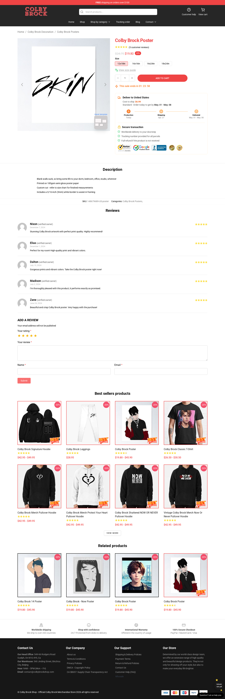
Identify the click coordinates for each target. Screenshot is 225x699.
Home (21, 31)
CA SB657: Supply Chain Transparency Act (87, 672)
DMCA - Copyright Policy (78, 667)
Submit (24, 380)
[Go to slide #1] (55, 138)
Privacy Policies (74, 663)
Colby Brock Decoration (40, 31)
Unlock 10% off (219, 685)
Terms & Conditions (76, 659)
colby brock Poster (125, 449)
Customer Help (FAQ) (125, 672)
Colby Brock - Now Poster (80, 601)
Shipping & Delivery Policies (128, 654)
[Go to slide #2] (71, 138)
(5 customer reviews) (139, 47)
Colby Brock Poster (125, 601)
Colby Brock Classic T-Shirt (178, 449)
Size (117, 58)
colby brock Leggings (78, 449)
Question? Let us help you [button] (210, 695)
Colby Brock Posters (68, 31)
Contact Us (120, 667)
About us (71, 654)
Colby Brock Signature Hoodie (34, 449)
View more (113, 533)
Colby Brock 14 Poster (30, 601)
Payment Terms (122, 659)
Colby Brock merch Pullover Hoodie (37, 512)
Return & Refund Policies (127, 663)
